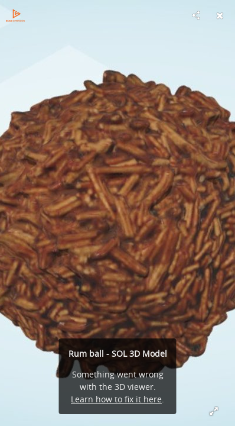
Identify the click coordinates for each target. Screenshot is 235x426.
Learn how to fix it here (116, 399)
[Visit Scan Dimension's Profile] (15, 15)
